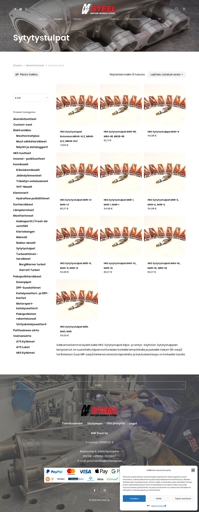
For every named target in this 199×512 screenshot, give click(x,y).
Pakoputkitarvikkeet (27, 276)
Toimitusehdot (72, 423)
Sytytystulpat (25, 248)
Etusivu (17, 65)
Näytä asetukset (183, 498)
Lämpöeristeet (23, 210)
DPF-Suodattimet (28, 287)
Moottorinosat (35, 65)
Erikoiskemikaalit (28, 170)
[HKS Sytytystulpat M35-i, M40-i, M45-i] (121, 173)
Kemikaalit (20, 164)
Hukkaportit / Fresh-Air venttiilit (32, 223)
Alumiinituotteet (24, 119)
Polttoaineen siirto (26, 330)
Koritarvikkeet (23, 204)
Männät (21, 237)
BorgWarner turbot (32, 264)
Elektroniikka (22, 130)
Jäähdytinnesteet (28, 175)
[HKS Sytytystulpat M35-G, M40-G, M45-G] (77, 236)
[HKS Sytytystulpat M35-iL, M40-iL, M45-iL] (164, 173)
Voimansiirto (22, 336)
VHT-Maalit (24, 187)
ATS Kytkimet (25, 341)
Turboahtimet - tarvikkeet (27, 256)
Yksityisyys (94, 423)
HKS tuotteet (22, 153)
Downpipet (23, 282)
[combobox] (167, 74)
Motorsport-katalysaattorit (27, 306)
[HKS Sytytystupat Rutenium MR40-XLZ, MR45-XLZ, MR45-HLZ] (77, 104)
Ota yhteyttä (116, 423)
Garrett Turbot (29, 270)
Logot (133, 423)
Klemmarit (20, 193)
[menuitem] (149, 19)
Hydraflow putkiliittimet (32, 198)
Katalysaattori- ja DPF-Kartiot (32, 295)
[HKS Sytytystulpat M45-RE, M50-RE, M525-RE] (121, 104)
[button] (193, 470)
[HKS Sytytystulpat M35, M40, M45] (77, 300)
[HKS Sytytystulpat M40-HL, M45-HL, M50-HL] (164, 236)
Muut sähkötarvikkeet (31, 141)
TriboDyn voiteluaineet (32, 181)
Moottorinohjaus (27, 136)
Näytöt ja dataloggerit (32, 147)
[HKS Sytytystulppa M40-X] (164, 104)
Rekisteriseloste (158, 506)
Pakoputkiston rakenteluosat (26, 316)
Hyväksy (134, 498)
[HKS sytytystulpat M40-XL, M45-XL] (121, 236)
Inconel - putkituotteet (29, 159)
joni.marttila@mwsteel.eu (104, 461)
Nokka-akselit (26, 243)
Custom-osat (22, 124)
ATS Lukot (23, 347)
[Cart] (184, 9)
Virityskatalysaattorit (31, 324)
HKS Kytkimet (25, 353)
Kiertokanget (25, 231)
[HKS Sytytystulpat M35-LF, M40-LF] (77, 173)
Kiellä (159, 498)
